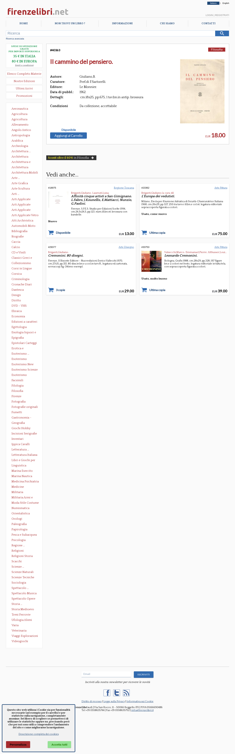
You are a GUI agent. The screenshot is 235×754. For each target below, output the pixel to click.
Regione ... (18, 545)
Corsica (17, 273)
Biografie (18, 236)
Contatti (209, 23)
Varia (15, 625)
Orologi (17, 518)
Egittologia (19, 327)
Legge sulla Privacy (114, 701)
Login (209, 15)
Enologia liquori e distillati (24, 333)
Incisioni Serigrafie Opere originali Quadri (24, 434)
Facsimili (17, 380)
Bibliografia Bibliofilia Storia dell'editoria (23, 232)
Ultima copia (157, 232)
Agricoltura (19, 114)
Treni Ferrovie (21, 614)
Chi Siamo (167, 23)
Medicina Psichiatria (25, 481)
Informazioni (122, 23)
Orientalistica (21, 513)
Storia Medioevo (23, 609)
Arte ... (16, 178)
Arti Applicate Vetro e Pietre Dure (25, 216)
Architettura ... (21, 151)
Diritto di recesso (92, 701)
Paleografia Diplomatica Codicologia (20, 524)
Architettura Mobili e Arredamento (25, 173)
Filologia (18, 385)
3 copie (60, 289)
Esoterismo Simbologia (19, 375)
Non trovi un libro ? (70, 23)
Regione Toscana (124, 187)
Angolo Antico (21, 130)
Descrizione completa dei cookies (39, 734)
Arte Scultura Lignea (21, 189)
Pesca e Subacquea (24, 534)
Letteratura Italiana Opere (24, 455)
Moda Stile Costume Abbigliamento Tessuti (25, 503)
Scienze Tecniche (23, 577)
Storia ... (17, 604)
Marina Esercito (22, 470)
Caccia (16, 241)
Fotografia (19, 401)
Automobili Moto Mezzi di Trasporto (24, 226)
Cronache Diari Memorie (22, 285)
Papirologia (19, 529)
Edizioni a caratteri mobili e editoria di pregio (25, 322)
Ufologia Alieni (22, 620)
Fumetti (17, 412)
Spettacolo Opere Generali (23, 599)
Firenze (16, 396)
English (226, 3)
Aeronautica (20, 108)
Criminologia (20, 279)
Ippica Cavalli (21, 444)
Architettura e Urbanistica (21, 162)
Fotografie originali (25, 407)
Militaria (17, 492)
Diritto (16, 300)
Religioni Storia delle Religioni (22, 556)
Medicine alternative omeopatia (19, 487)
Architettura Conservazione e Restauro (22, 157)
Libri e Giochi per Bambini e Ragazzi (24, 461)
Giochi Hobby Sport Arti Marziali (24, 429)
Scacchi (17, 561)
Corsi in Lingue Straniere (22, 269)
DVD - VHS (19, 305)
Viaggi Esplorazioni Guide (25, 636)
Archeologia (20, 146)
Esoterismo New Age (23, 365)
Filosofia (17, 391)
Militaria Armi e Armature (22, 498)
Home (23, 23)
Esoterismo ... (20, 353)
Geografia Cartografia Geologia (19, 423)
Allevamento (20, 124)
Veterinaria (19, 630)
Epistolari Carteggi (24, 343)
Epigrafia (18, 337)
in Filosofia (71, 157)
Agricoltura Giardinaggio (20, 120)
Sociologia (19, 582)
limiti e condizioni (24, 65)
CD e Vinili (19, 252)
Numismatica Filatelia (20, 508)
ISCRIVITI (144, 674)
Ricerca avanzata (15, 38)
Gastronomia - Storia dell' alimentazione (21, 418)
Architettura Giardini (20, 168)
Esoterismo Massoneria (19, 359)
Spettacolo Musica (24, 593)
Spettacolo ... (20, 588)
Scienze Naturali (23, 572)
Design (16, 295)
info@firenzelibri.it (142, 710)
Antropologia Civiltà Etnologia (23, 136)
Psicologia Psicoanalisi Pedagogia (19, 540)
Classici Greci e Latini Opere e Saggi (25, 258)
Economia (18, 316)
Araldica (17, 140)
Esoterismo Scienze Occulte (25, 370)
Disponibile (68, 129)
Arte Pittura (220, 187)
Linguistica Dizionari (19, 466)
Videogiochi (20, 641)
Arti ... (15, 194)
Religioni (18, 550)
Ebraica (17, 311)
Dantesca (18, 289)
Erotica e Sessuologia (20, 349)
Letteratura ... (20, 449)
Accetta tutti (59, 744)
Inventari (18, 439)
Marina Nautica (22, 476)
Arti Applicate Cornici (21, 205)
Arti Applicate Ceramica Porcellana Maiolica (25, 200)
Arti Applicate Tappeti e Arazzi (22, 210)
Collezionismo (21, 263)
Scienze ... (18, 566)
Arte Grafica (20, 183)
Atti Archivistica (22, 220)
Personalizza (18, 744)
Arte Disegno (126, 247)
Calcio (16, 247)
